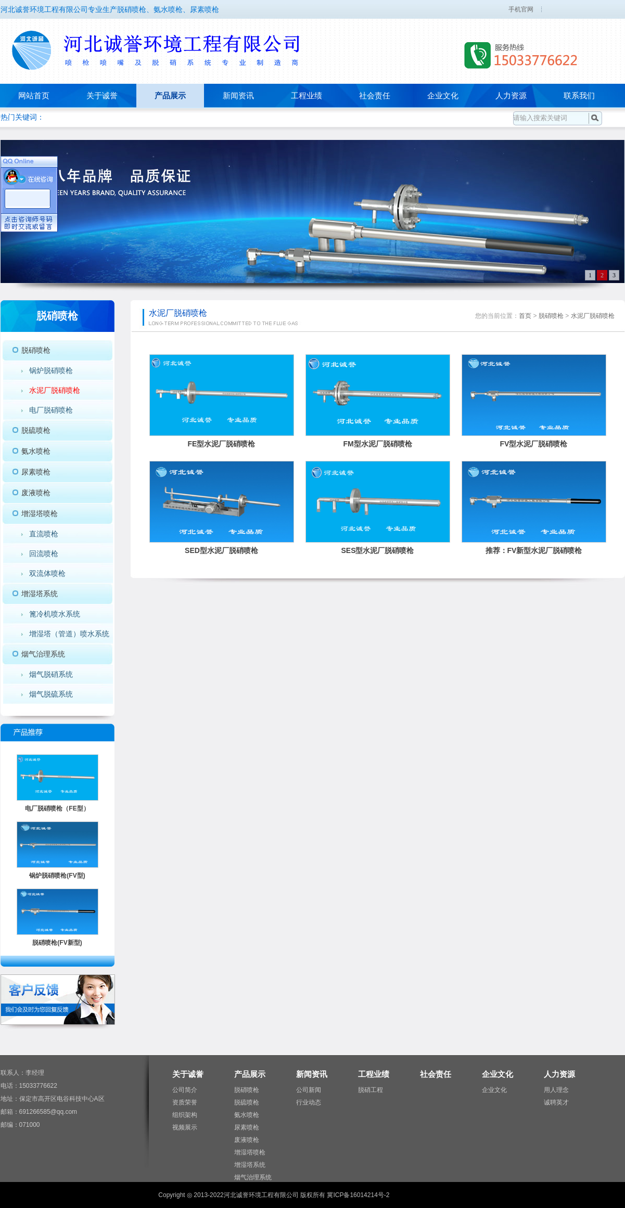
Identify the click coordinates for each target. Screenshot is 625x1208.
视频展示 (184, 1127)
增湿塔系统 (39, 593)
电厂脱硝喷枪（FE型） (57, 808)
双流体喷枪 (47, 573)
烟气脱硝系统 (51, 674)
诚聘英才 (556, 1102)
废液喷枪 (35, 493)
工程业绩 (306, 95)
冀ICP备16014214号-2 (358, 1195)
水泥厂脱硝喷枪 (54, 390)
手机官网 (520, 9)
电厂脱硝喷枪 (51, 410)
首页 (525, 315)
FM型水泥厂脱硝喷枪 (377, 444)
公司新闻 (308, 1090)
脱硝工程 (370, 1090)
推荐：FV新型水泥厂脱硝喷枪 (534, 550)
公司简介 (184, 1090)
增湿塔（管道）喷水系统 (69, 633)
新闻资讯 (238, 95)
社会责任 (374, 95)
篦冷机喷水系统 (54, 614)
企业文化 (442, 95)
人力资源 (511, 95)
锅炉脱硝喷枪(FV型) (57, 875)
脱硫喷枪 (35, 430)
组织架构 (184, 1115)
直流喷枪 (43, 534)
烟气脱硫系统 (51, 694)
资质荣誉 (184, 1102)
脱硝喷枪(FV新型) (57, 942)
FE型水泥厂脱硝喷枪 (222, 444)
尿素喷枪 (35, 472)
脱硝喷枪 (35, 350)
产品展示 (170, 95)
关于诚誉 (102, 95)
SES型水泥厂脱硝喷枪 (377, 550)
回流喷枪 (43, 553)
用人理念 (556, 1090)
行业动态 (308, 1102)
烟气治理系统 (43, 654)
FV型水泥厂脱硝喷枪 (534, 444)
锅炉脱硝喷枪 (51, 370)
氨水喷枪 (35, 451)
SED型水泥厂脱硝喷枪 (221, 550)
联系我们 (579, 95)
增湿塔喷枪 (39, 513)
